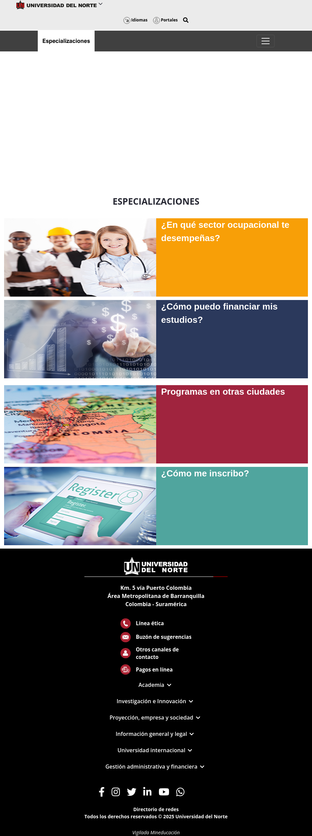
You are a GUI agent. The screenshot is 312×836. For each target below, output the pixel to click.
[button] (185, 20)
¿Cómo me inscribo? (205, 473)
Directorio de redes (156, 809)
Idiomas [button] (136, 20)
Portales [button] (165, 20)
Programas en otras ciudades (223, 392)
